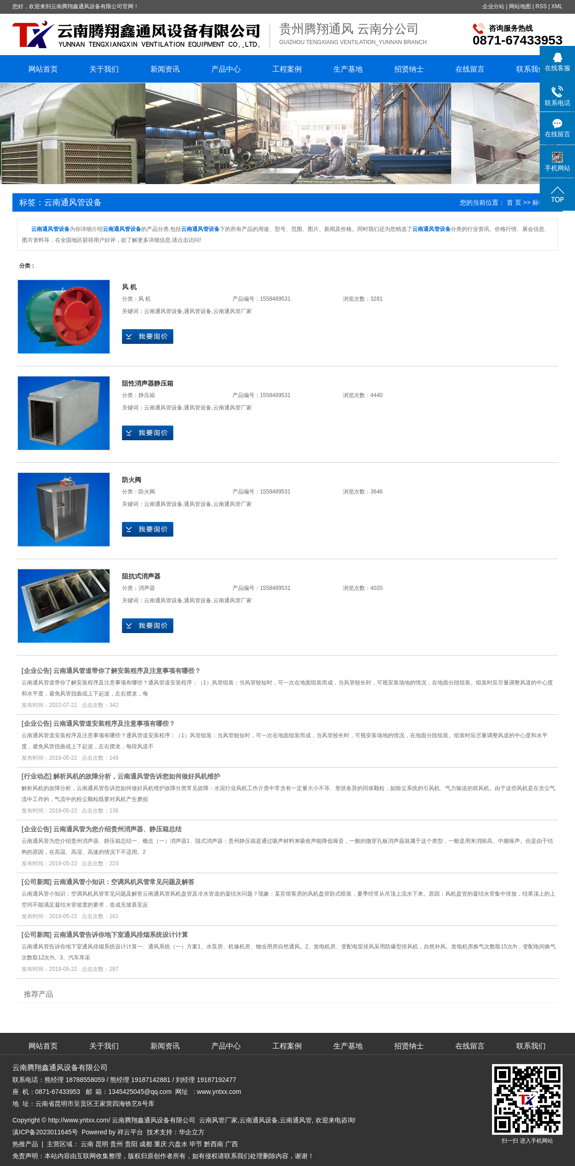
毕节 (195, 1144)
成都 (145, 1144)
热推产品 (25, 1144)
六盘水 (178, 1144)
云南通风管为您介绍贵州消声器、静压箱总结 (117, 829)
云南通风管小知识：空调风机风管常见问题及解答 (123, 882)
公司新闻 (37, 882)
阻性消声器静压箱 (147, 383)
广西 (231, 1144)
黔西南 (213, 1144)
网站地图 (520, 6)
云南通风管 (296, 1120)
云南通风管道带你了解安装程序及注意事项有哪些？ (127, 670)
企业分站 (493, 6)
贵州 (116, 1144)
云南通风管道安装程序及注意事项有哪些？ (114, 723)
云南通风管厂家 (232, 311)
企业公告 (37, 670)
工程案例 (287, 69)
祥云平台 (130, 1132)
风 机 (129, 287)
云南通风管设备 (163, 311)
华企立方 (192, 1132)
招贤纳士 (409, 69)
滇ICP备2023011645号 (45, 1132)
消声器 (146, 588)
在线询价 (147, 336)
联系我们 (531, 69)
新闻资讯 (165, 69)
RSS (541, 6)
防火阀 (131, 479)
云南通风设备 (258, 1120)
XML (557, 6)
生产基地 (348, 69)
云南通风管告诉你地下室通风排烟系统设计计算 (120, 934)
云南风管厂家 (218, 1120)
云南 (87, 1144)
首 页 (514, 202)
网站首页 (43, 69)
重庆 (160, 1144)
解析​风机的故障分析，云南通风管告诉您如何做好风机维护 (136, 776)
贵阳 (131, 1144)
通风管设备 (197, 311)
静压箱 (146, 395)
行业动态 (37, 776)
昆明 (101, 1144)
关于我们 (104, 69)
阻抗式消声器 (141, 576)
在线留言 (470, 69)
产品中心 (226, 69)
